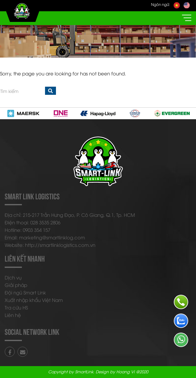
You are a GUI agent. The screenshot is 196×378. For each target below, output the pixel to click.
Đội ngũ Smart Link (25, 292)
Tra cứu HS (16, 307)
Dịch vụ (13, 277)
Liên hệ (13, 315)
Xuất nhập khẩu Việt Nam (34, 300)
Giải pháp (16, 285)
